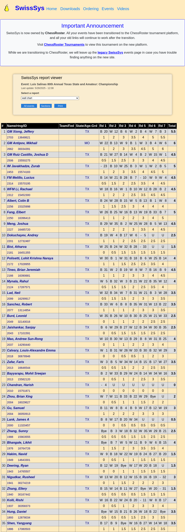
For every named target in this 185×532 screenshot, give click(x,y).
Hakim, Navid (17, 454)
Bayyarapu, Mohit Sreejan (26, 373)
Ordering (91, 9)
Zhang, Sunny (17, 431)
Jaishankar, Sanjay (21, 327)
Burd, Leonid (17, 316)
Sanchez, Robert (19, 304)
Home (51, 9)
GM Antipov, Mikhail (22, 143)
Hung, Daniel (16, 511)
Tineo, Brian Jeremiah (23, 269)
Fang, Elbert (16, 212)
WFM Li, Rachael (19, 189)
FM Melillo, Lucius (20, 177)
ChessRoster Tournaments (64, 44)
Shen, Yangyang (19, 523)
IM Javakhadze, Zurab (23, 166)
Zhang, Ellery (17, 488)
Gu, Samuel (15, 408)
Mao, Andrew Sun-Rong (25, 339)
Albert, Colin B (18, 200)
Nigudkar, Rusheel (21, 477)
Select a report (30, 93)
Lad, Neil (13, 292)
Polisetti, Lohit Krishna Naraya (30, 258)
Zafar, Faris (15, 362)
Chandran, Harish (20, 385)
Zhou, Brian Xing (19, 396)
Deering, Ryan (17, 465)
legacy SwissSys (110, 52)
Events (108, 9)
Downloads (70, 9)
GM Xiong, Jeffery (20, 131)
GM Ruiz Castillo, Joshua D (27, 154)
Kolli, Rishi (15, 500)
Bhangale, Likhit (19, 442)
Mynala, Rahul (17, 281)
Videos (123, 9)
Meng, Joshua (17, 223)
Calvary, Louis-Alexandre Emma (31, 350)
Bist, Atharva (16, 246)
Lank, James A (18, 419)
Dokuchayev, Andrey (22, 235)
